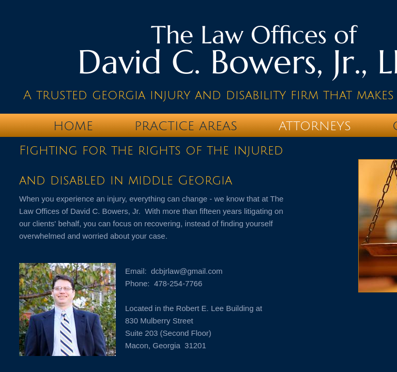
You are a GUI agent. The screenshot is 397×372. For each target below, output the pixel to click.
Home (73, 126)
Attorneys (315, 126)
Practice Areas (185, 126)
